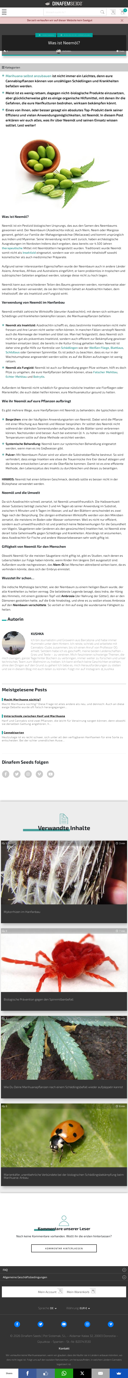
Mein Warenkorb (122, 12)
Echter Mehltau (16, 376)
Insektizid (29, 252)
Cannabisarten (14, 732)
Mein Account (112, 12)
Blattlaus (117, 347)
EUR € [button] (84, 1308)
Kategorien (11, 67)
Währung (72, 1308)
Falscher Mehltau (105, 372)
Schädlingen (69, 347)
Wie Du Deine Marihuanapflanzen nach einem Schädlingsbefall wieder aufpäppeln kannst (63, 1087)
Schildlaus (13, 352)
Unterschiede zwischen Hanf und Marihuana (34, 716)
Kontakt (64, 1348)
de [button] (52, 1308)
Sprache (43, 1308)
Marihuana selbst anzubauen (28, 76)
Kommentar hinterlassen (64, 1248)
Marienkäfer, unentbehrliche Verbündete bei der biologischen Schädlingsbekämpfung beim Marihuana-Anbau (64, 1176)
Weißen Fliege (99, 347)
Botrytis (38, 376)
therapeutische (12, 248)
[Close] (122, 21)
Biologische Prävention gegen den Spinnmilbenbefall (38, 999)
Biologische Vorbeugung (77, 35)
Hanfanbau (48, 35)
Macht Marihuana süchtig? (22, 699)
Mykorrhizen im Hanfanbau (22, 911)
